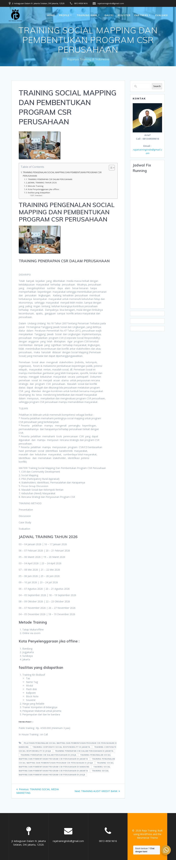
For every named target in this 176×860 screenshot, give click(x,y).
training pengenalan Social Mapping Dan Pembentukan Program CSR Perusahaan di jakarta (65, 757)
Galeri (109, 15)
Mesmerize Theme (147, 837)
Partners (141, 15)
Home (51, 15)
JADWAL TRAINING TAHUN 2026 (42, 182)
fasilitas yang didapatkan (39, 192)
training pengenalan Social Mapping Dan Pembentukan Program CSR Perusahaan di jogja (67, 761)
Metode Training (35, 186)
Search (157, 86)
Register (124, 15)
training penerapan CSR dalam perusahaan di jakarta (84, 751)
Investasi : (39, 195)
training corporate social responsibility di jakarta (61, 747)
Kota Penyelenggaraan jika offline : (44, 189)
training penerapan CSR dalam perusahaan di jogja (48, 755)
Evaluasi (161, 15)
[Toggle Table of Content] (110, 168)
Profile (64, 15)
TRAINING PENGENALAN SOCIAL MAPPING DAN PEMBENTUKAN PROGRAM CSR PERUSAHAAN (62, 174)
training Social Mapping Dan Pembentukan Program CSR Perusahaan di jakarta (65, 769)
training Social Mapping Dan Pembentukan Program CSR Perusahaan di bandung (66, 765)
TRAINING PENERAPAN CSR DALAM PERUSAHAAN (50, 179)
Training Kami (87, 15)
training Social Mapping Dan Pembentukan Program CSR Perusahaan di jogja (64, 773)
